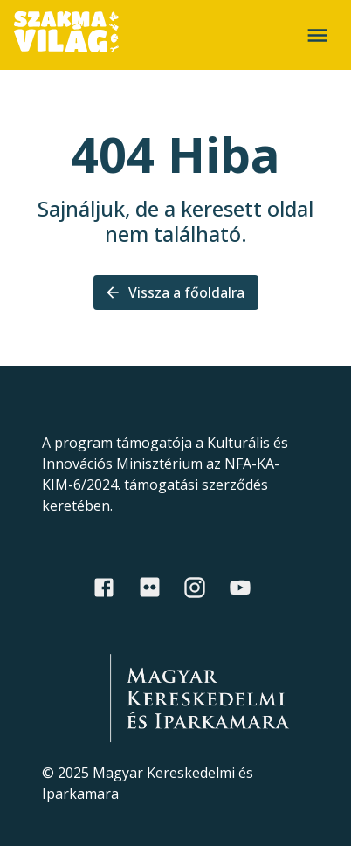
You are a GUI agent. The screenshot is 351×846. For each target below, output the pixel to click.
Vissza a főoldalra (175, 292)
